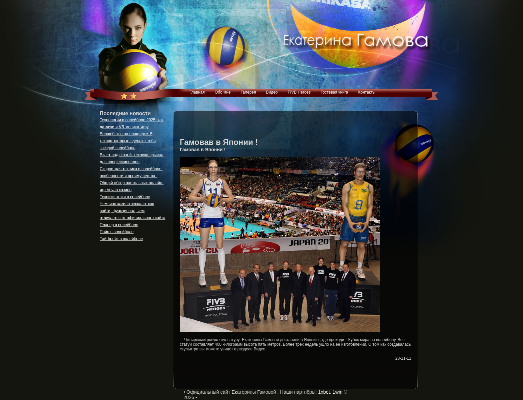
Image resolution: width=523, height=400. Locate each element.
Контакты (367, 92)
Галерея (248, 92)
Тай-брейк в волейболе (121, 238)
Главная (197, 92)
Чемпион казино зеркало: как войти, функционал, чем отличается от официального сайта (132, 210)
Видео (272, 92)
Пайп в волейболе (117, 231)
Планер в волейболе (119, 224)
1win (338, 392)
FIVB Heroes (299, 92)
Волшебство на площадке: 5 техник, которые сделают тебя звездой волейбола (128, 141)
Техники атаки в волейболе (125, 197)
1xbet (324, 392)
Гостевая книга (334, 92)
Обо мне (223, 92)
